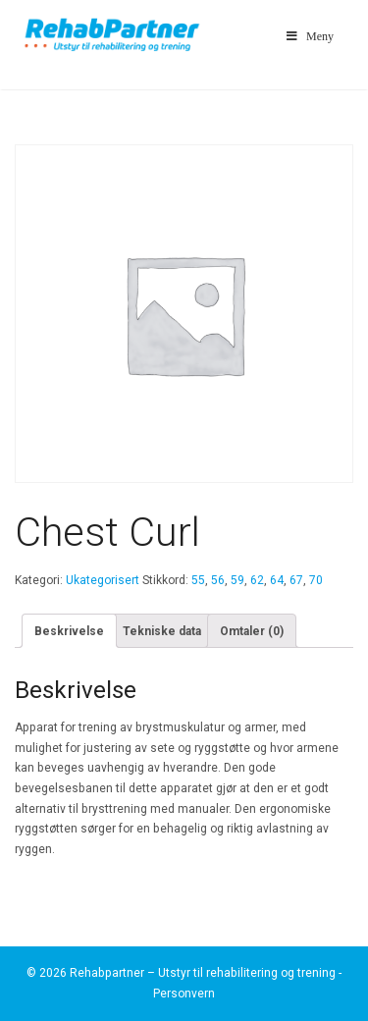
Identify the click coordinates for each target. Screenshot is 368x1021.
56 (218, 580)
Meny (309, 36)
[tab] (69, 631)
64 (277, 580)
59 (237, 580)
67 (296, 580)
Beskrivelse (69, 631)
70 (316, 580)
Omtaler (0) (252, 631)
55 (198, 580)
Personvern (184, 993)
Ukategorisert (102, 580)
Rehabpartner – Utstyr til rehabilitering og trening (203, 973)
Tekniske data (162, 631)
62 (257, 580)
